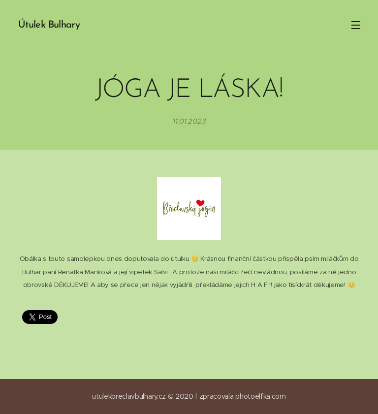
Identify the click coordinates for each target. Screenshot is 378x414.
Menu (355, 25)
